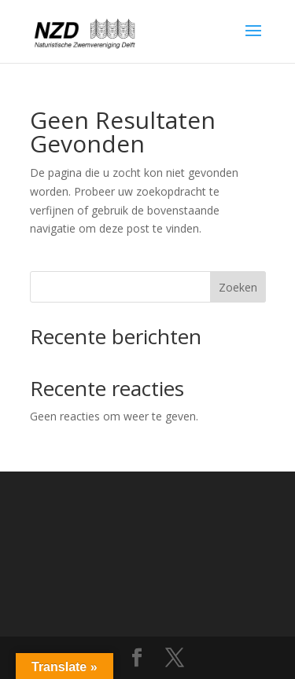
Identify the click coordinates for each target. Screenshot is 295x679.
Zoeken (238, 287)
